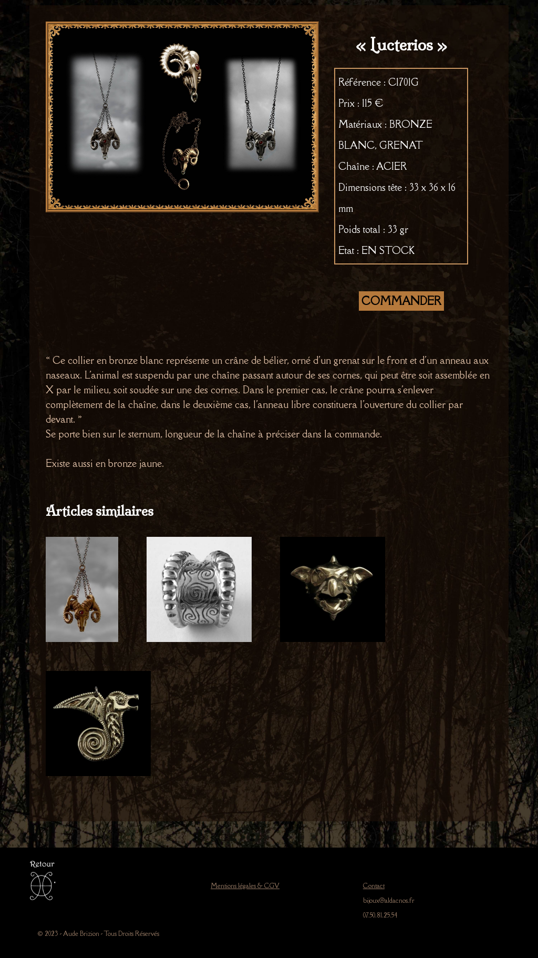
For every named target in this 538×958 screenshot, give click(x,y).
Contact (374, 885)
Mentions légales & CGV (245, 885)
